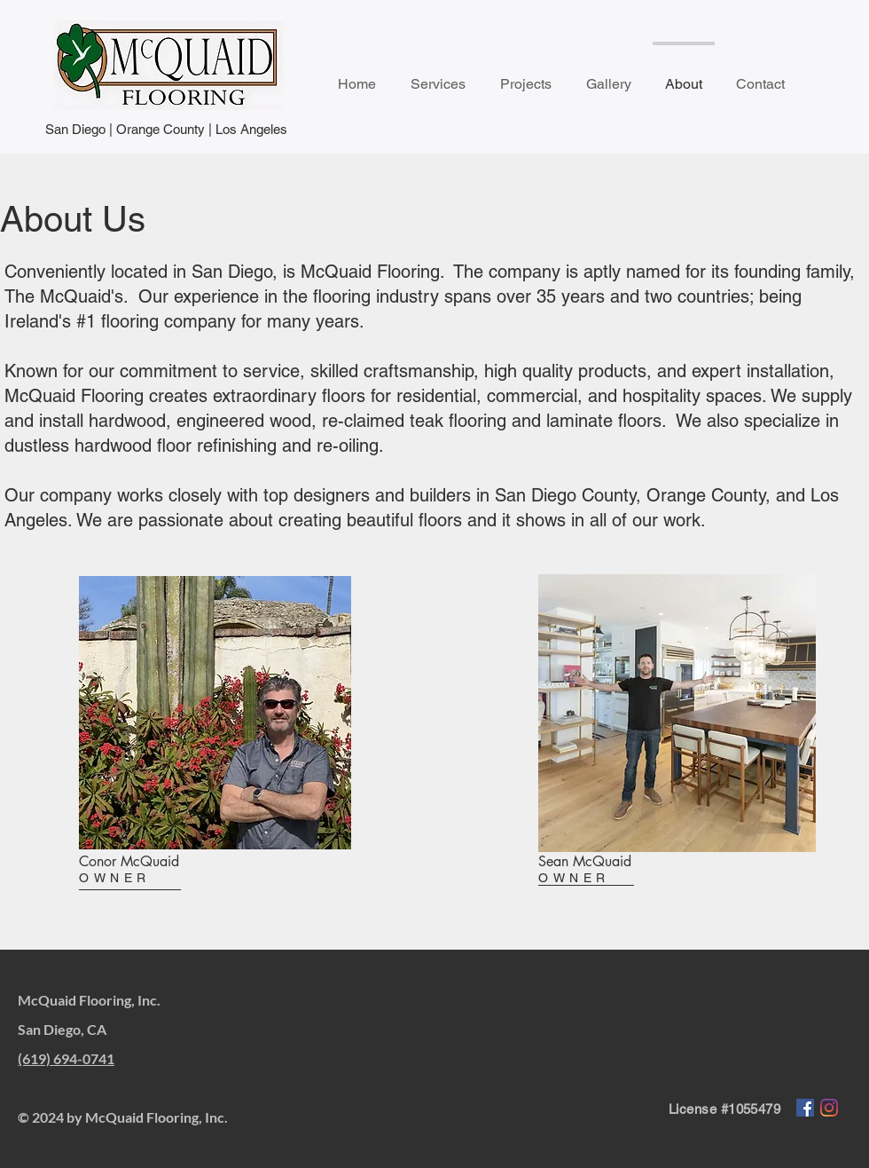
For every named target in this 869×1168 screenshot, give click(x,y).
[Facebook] (805, 1108)
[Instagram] (829, 1108)
